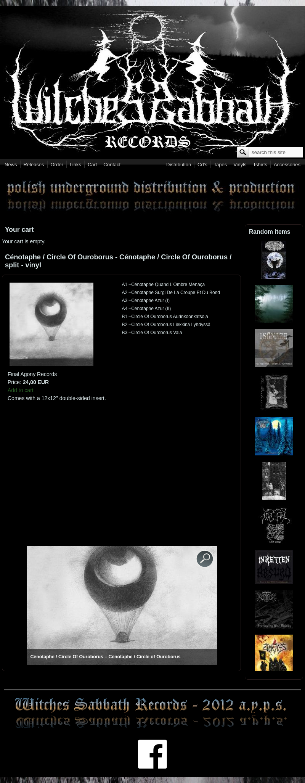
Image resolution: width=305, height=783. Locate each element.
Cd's (202, 164)
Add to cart (21, 390)
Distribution (178, 164)
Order (57, 164)
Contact (111, 164)
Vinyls (239, 164)
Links (75, 164)
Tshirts (260, 164)
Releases (33, 164)
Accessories (287, 164)
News (11, 164)
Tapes (220, 164)
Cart (92, 164)
